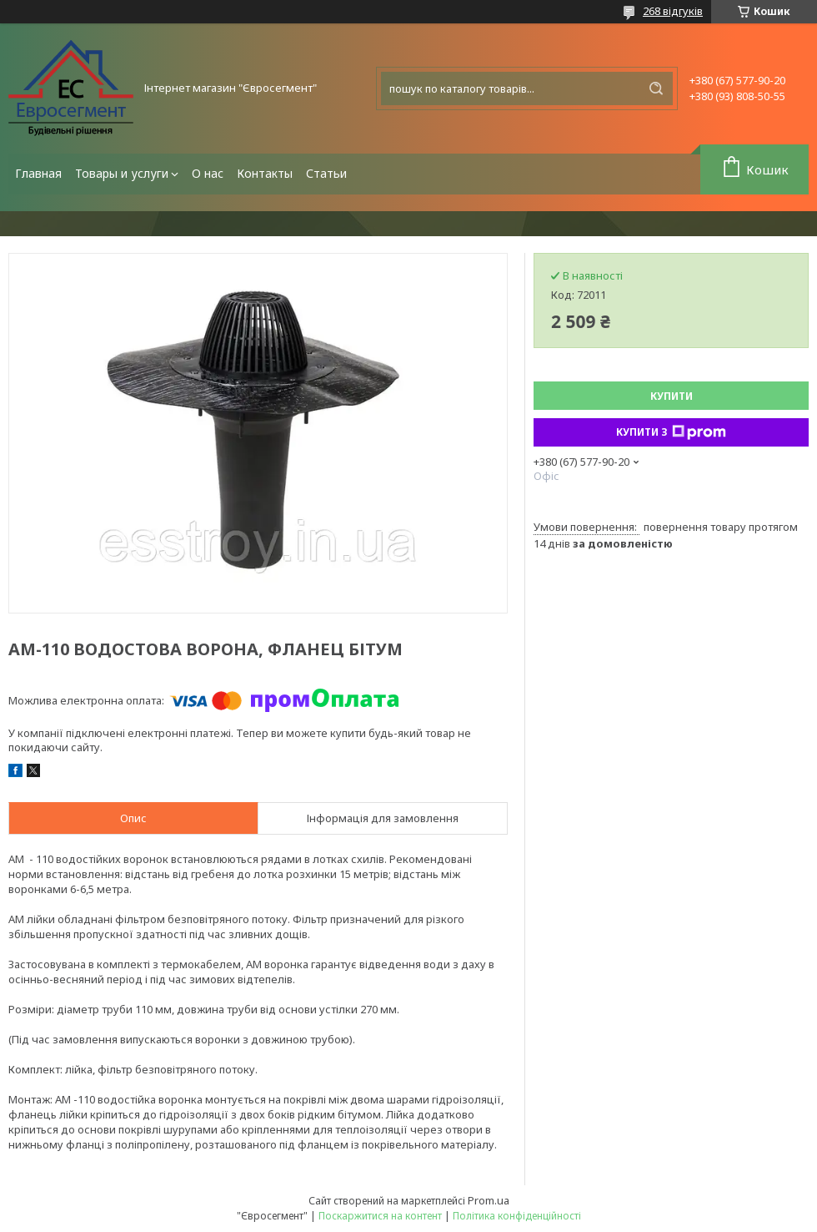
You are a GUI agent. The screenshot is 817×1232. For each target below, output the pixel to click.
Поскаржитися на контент (380, 1216)
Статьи (326, 173)
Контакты (265, 173)
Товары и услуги (121, 173)
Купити (671, 396)
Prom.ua (488, 1200)
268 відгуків (673, 10)
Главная (38, 173)
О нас (207, 173)
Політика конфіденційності (517, 1216)
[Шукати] (656, 88)
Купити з (671, 432)
